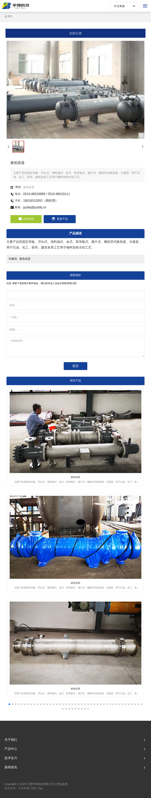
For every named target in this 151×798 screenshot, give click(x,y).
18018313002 (32, 200)
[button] (9, 704)
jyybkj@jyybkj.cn (34, 207)
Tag (40, 788)
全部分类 (75, 33)
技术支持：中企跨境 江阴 (20, 788)
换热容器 (28, 187)
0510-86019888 (34, 194)
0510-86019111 (59, 194)
